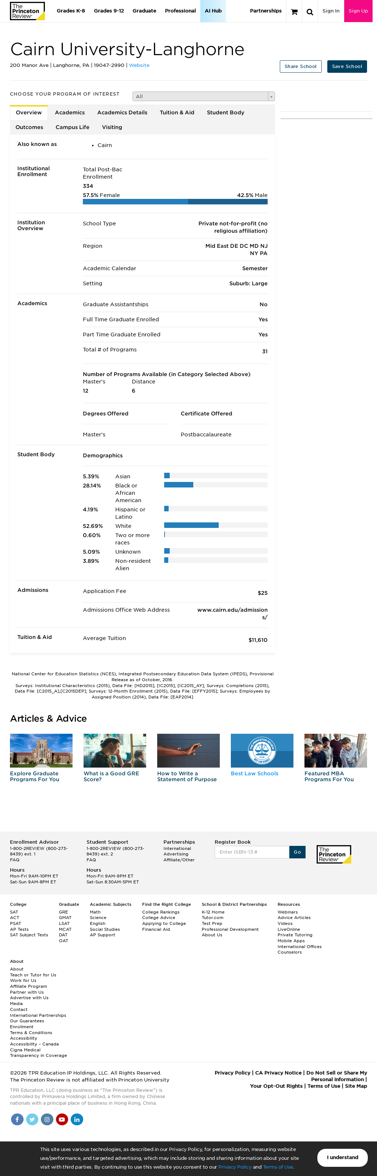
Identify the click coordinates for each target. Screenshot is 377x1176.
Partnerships (266, 11)
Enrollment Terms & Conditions (31, 1029)
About (17, 969)
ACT (14, 917)
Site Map (356, 1086)
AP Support (102, 934)
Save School (347, 66)
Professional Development (230, 929)
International (177, 848)
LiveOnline (289, 929)
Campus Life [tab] (72, 127)
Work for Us (23, 980)
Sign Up (358, 11)
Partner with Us (27, 992)
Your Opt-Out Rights (276, 1086)
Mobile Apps (291, 940)
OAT (63, 940)
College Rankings (161, 912)
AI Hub (213, 11)
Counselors (290, 952)
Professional (180, 11)
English (97, 923)
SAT (14, 912)
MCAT (65, 929)
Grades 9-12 (109, 11)
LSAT (64, 923)
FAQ (15, 859)
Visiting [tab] (112, 127)
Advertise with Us (29, 997)
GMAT (65, 917)
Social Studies (105, 929)
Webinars (288, 912)
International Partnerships (38, 1015)
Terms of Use (278, 1167)
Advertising (175, 854)
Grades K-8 (71, 11)
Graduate (144, 11)
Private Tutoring (295, 934)
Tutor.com (212, 917)
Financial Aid (156, 929)
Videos (285, 923)
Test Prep (212, 923)
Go (297, 852)
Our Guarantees (27, 1020)
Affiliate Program (28, 986)
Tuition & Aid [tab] (177, 112)
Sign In (331, 11)
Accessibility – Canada (34, 1044)
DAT (63, 934)
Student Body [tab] (225, 112)
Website (139, 65)
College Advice (158, 917)
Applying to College (164, 923)
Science (98, 917)
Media (16, 1003)
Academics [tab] (70, 112)
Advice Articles (294, 917)
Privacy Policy (234, 1167)
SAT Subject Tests (29, 934)
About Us (212, 934)
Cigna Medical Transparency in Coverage (38, 1052)
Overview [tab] (29, 112)
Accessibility (23, 1038)
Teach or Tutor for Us (33, 974)
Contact (19, 1009)
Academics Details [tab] (122, 112)
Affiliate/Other (179, 859)
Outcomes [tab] (29, 127)
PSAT (15, 923)
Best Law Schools (254, 773)
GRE (63, 912)
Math (95, 912)
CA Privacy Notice (278, 1073)
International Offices (300, 946)
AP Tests (19, 929)
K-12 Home (213, 912)
